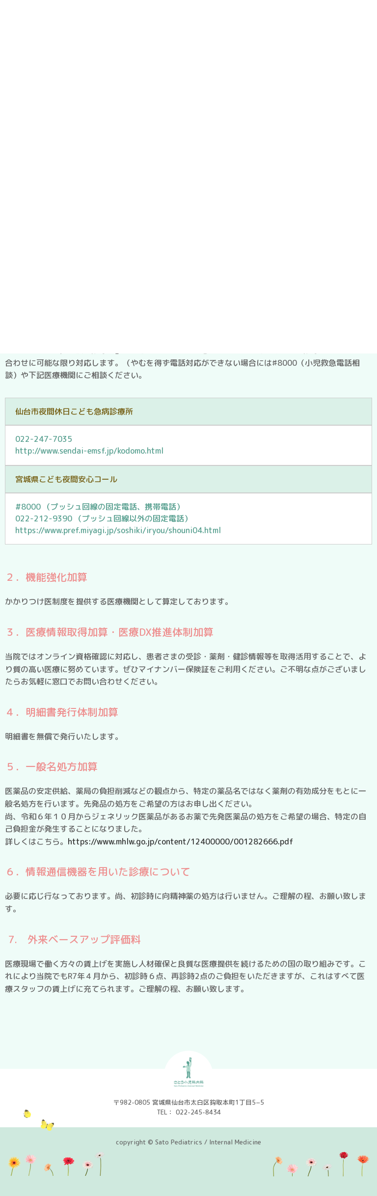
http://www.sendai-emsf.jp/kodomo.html (89, 450)
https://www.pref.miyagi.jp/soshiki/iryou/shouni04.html (118, 530)
